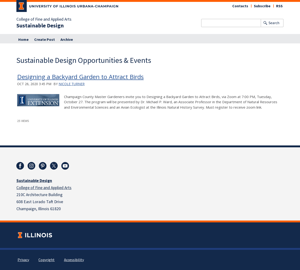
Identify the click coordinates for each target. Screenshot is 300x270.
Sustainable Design (40, 25)
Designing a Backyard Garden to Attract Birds (80, 76)
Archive (66, 39)
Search (274, 23)
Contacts (240, 6)
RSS (279, 6)
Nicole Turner (72, 84)
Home (23, 39)
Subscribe (262, 6)
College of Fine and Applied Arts (43, 19)
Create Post (44, 39)
